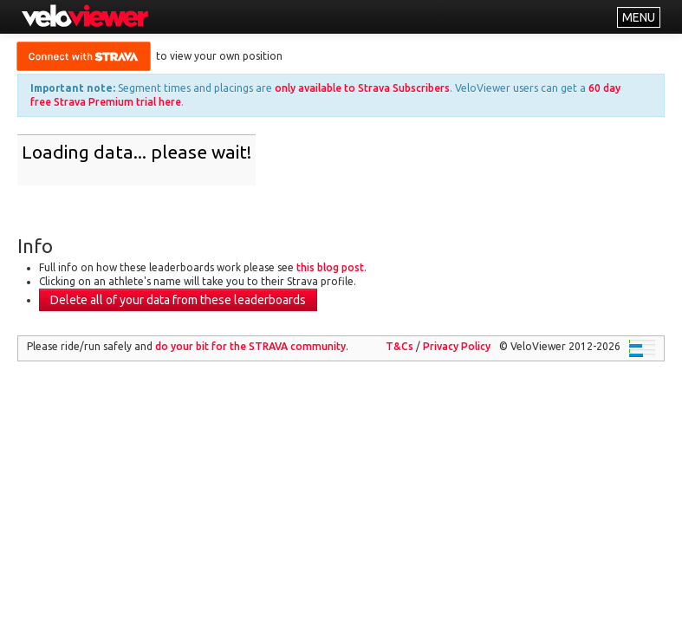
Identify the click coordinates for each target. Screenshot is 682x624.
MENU (638, 17)
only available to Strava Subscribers (362, 88)
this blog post (330, 267)
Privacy (456, 346)
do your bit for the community (250, 346)
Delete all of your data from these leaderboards (178, 300)
